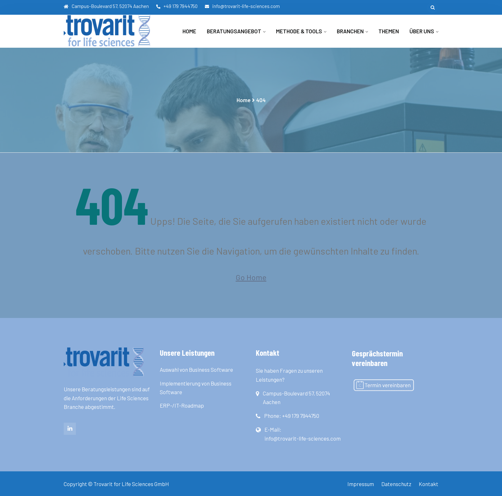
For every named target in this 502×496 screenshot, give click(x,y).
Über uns (421, 31)
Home (189, 31)
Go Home (251, 277)
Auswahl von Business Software (196, 369)
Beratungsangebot (234, 31)
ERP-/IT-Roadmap (182, 405)
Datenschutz (396, 484)
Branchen (350, 31)
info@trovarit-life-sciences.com (242, 6)
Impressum (360, 484)
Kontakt (428, 484)
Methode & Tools (299, 31)
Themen (388, 31)
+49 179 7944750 (177, 6)
